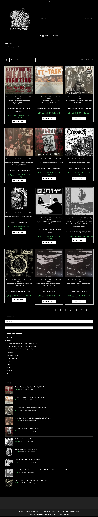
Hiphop (10, 362)
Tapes (9, 365)
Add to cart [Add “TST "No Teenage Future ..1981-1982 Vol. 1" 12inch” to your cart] (79, 119)
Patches (9, 374)
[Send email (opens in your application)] (49, 2)
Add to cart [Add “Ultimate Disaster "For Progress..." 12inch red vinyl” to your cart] (49, 302)
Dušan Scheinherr (64, 515)
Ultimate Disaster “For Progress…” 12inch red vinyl (48, 285)
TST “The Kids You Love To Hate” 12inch (49, 163)
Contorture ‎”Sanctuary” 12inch (79, 163)
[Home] (5, 48)
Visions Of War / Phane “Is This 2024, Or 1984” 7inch (19, 285)
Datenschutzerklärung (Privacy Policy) (38, 512)
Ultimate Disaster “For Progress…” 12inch (79, 285)
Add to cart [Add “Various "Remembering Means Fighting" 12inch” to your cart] (19, 122)
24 (89, 60)
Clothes (9, 371)
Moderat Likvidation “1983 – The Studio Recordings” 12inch (19, 164)
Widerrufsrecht (55, 512)
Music (19, 99)
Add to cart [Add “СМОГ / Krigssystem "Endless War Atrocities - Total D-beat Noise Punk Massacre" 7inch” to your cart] (79, 241)
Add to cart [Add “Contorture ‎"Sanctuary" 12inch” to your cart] (79, 179)
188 (75, 311)
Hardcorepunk (12, 359)
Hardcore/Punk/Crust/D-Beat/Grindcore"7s (79, 218)
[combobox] (49, 321)
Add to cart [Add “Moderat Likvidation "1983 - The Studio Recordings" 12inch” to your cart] (19, 181)
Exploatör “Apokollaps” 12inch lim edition (49, 224)
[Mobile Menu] (55, 36)
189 (80, 311)
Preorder (10, 338)
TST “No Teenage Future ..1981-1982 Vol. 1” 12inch (79, 102)
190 (85, 311)
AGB (63, 512)
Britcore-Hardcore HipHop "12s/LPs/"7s (20, 350)
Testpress (10, 353)
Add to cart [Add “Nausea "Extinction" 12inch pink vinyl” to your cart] (19, 233)
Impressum (22, 512)
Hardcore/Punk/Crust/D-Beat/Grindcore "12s (19, 97)
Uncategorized (11, 377)
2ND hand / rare (12, 356)
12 (86, 60)
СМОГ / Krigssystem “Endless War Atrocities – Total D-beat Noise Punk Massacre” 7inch (79, 225)
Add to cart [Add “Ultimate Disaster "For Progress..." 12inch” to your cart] (79, 302)
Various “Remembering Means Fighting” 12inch (19, 102)
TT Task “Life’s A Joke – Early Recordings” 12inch (49, 102)
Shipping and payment (72, 512)
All (92, 60)
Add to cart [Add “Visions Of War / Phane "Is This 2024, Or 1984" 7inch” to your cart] (19, 300)
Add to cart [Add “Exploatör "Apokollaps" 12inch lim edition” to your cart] (49, 243)
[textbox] (49, 322)
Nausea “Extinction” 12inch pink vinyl (18, 217)
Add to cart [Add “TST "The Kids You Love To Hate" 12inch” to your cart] (49, 179)
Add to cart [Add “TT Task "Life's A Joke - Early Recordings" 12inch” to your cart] (49, 119)
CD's (8, 368)
